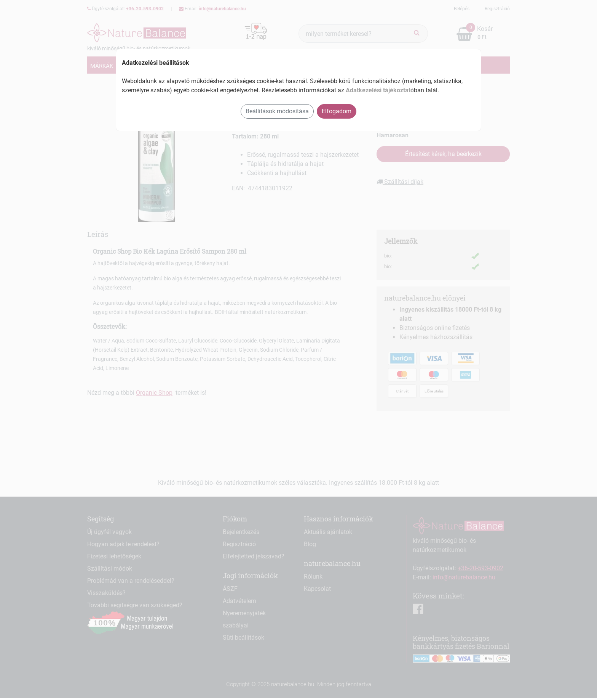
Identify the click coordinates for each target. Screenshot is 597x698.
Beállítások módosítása (277, 111)
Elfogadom (336, 111)
